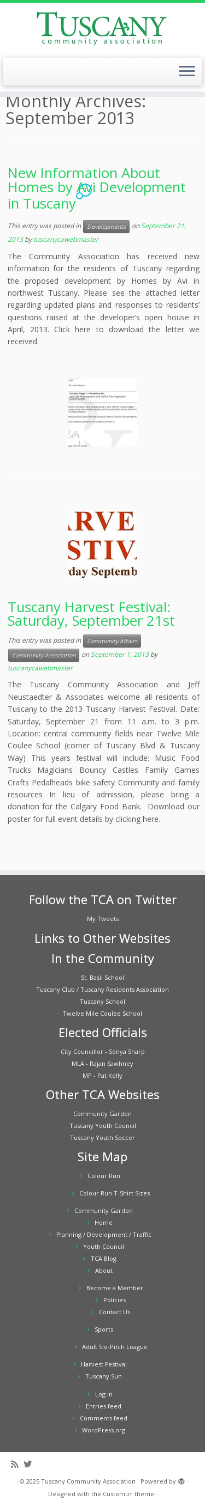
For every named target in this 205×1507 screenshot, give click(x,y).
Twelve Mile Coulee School (102, 1013)
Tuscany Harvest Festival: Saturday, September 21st (91, 614)
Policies (114, 1300)
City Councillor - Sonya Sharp (103, 1051)
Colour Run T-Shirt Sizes (114, 1193)
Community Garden (102, 1113)
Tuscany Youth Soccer (102, 1137)
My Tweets (103, 918)
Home (104, 1222)
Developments (106, 226)
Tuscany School (102, 1001)
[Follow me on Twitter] (30, 1464)
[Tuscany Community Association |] (102, 29)
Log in (104, 1394)
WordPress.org (103, 1430)
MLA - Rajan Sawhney (102, 1063)
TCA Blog (103, 1258)
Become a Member (114, 1288)
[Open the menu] (187, 72)
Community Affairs (112, 641)
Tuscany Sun (103, 1376)
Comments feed (103, 1418)
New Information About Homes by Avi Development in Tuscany (97, 188)
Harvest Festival (104, 1364)
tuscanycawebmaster (65, 239)
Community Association (43, 655)
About (104, 1270)
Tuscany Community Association (88, 1481)
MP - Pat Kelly (102, 1075)
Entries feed (103, 1406)
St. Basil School (102, 977)
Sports (104, 1329)
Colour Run (103, 1176)
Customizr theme (128, 1494)
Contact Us (114, 1312)
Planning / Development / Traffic (103, 1234)
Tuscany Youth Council (102, 1125)
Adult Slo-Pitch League (115, 1347)
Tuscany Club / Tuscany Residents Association (102, 989)
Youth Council (103, 1246)
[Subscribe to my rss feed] (17, 1464)
